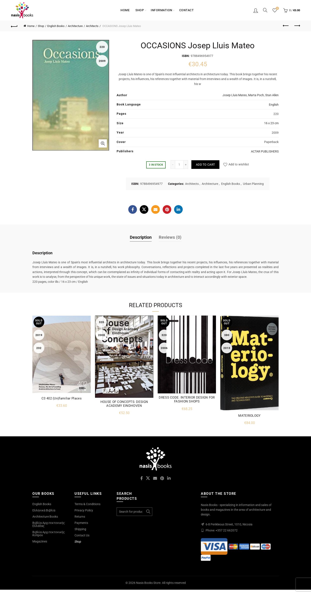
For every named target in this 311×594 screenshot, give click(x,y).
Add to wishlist (238, 164)
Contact (186, 10)
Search (148, 511)
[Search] (265, 10)
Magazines (39, 541)
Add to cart (205, 164)
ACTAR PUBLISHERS (265, 151)
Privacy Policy (84, 510)
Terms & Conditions (87, 504)
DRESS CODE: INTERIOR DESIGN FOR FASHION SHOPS (187, 399)
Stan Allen (272, 95)
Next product (296, 25)
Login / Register (255, 10)
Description (141, 237)
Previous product (286, 25)
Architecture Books (45, 516)
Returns (80, 516)
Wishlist (277, 8)
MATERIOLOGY (249, 416)
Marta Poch (256, 95)
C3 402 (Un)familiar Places (61, 398)
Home (125, 10)
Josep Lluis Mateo (234, 95)
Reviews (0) (170, 237)
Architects (92, 26)
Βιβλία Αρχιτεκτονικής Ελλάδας (48, 524)
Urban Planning (253, 183)
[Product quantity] (179, 164)
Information (161, 10)
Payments (81, 523)
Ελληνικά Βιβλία (43, 510)
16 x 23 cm (271, 123)
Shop (139, 10)
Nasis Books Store (148, 583)
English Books (56, 26)
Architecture (75, 26)
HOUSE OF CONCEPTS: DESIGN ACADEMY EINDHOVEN (124, 404)
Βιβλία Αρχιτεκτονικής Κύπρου (48, 533)
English (274, 104)
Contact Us (82, 535)
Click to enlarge (103, 143)
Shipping (80, 529)
